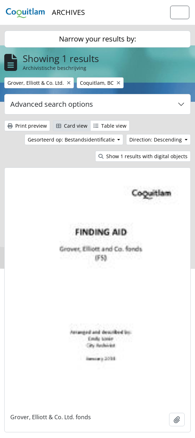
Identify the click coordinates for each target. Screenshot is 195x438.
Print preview (27, 125)
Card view (71, 125)
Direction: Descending (156, 139)
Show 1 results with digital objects (143, 156)
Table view (109, 125)
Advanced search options (51, 104)
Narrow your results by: (97, 39)
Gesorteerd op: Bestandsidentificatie (72, 139)
